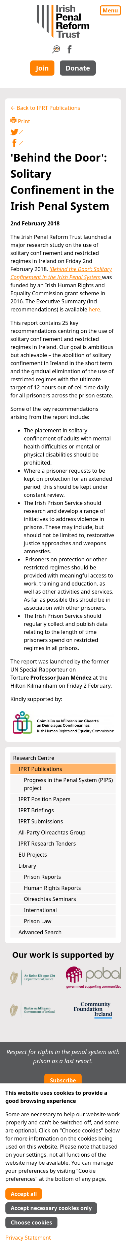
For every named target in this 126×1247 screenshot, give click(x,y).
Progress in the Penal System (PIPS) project (68, 784)
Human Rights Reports (52, 888)
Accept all (24, 1194)
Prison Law (37, 921)
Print (20, 121)
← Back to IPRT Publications (45, 108)
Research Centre (33, 758)
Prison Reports (42, 876)
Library (27, 865)
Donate (78, 68)
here (94, 309)
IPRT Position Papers (44, 799)
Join (42, 68)
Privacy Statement (28, 1237)
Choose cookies (31, 1222)
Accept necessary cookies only (51, 1208)
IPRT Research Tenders (47, 843)
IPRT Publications (40, 769)
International (40, 910)
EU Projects (32, 854)
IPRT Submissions (40, 821)
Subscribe (63, 1080)
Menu (110, 10)
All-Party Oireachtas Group (51, 832)
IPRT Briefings (36, 810)
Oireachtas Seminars (50, 899)
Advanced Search (39, 932)
